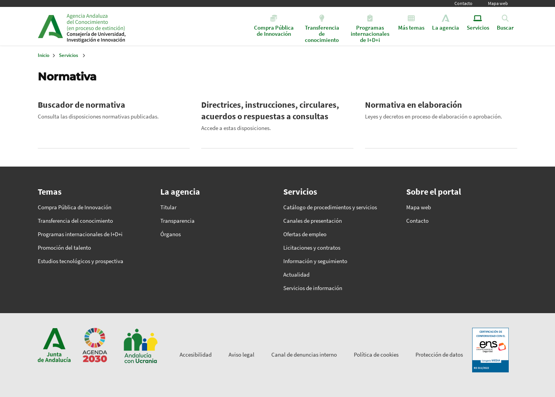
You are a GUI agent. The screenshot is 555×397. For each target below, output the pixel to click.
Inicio (126, 26)
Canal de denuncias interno (304, 354)
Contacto (463, 3)
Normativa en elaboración (413, 104)
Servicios (68, 55)
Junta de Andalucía (50, 26)
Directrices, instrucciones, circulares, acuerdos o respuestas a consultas (270, 110)
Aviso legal (241, 354)
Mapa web (498, 3)
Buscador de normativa (81, 104)
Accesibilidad (196, 354)
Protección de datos (439, 354)
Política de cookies (376, 354)
